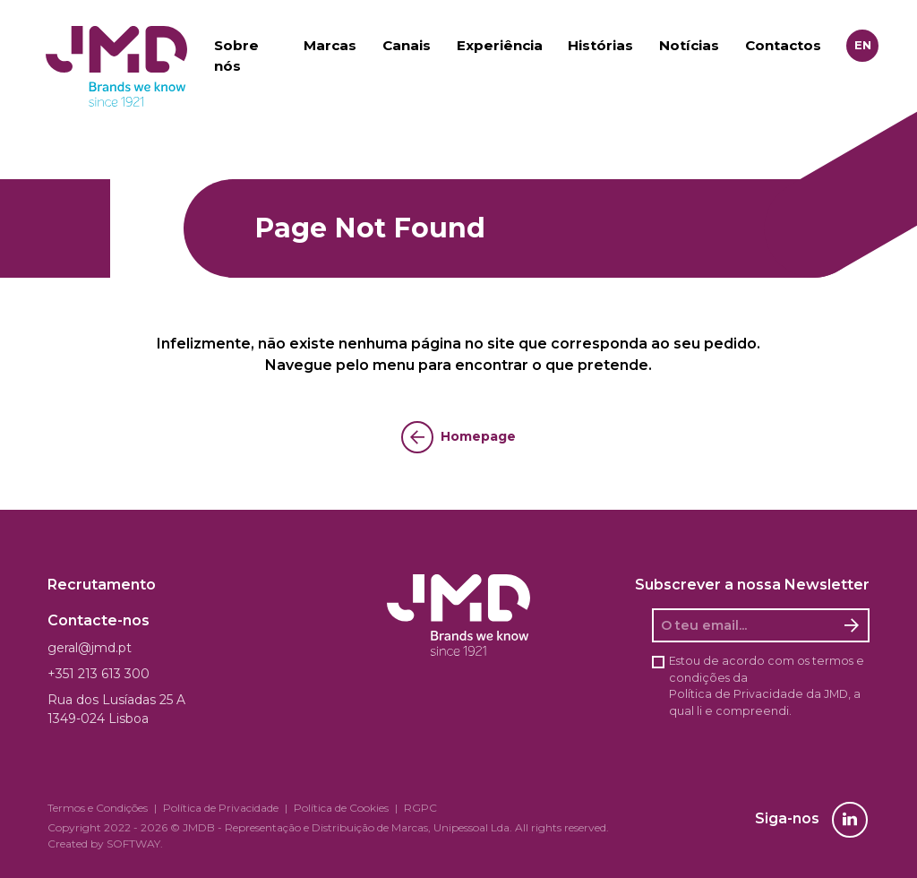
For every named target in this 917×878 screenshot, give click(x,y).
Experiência (500, 45)
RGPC (420, 807)
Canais (406, 45)
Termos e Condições (97, 807)
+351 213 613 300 (98, 674)
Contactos (783, 45)
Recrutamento (101, 584)
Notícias (689, 45)
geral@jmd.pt (89, 648)
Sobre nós (236, 55)
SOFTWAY (133, 843)
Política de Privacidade (736, 694)
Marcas (330, 45)
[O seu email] (744, 625)
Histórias (600, 45)
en (862, 45)
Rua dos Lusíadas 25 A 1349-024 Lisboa (116, 709)
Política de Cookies (341, 807)
